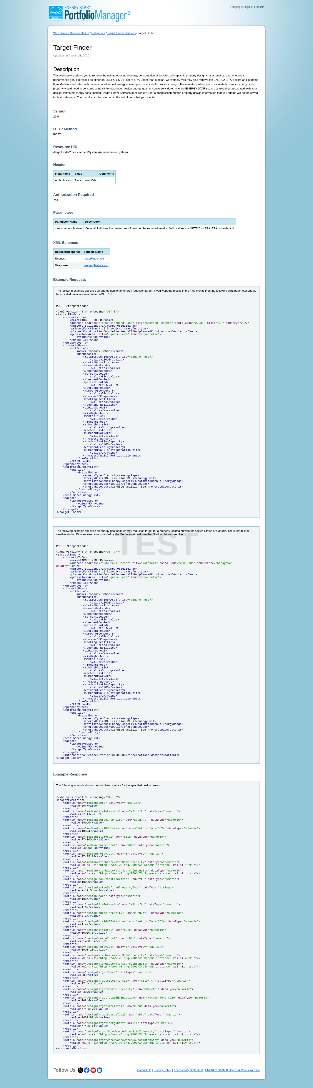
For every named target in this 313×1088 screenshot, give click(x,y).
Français (259, 6)
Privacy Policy (162, 1070)
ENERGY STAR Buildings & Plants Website (232, 1070)
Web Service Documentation (71, 33)
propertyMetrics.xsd (96, 265)
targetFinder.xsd (94, 258)
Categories (98, 33)
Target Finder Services (121, 33)
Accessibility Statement (188, 1070)
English (247, 6)
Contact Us (144, 1070)
